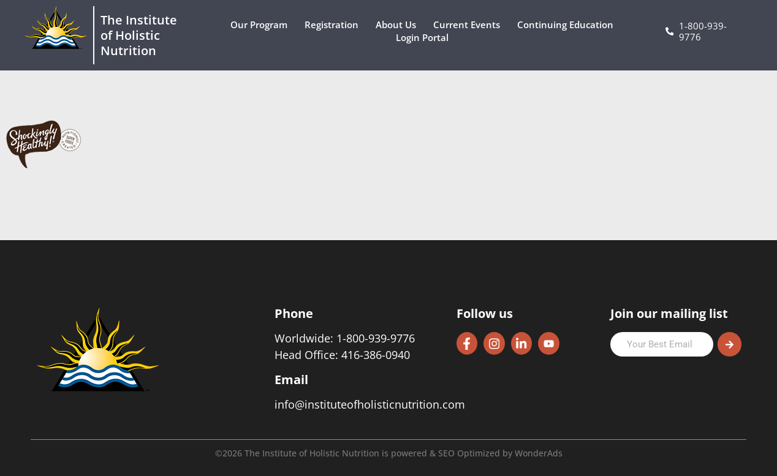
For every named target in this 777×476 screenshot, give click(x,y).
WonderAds (539, 453)
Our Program (262, 24)
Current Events (469, 24)
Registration (335, 24)
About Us (399, 24)
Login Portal (425, 37)
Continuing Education (568, 24)
